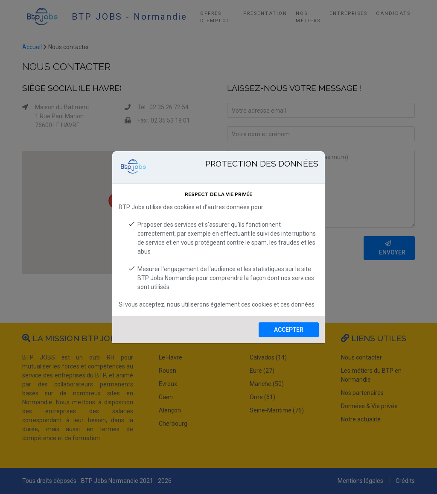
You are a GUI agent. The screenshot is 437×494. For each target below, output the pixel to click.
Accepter (288, 329)
